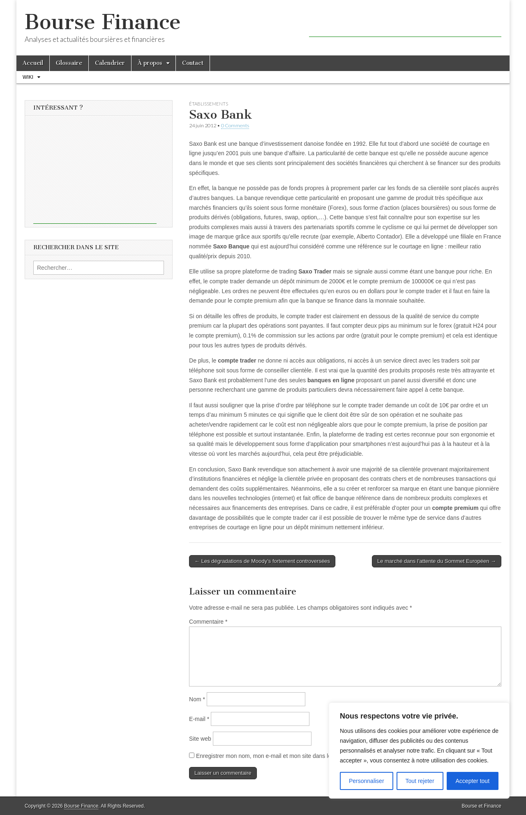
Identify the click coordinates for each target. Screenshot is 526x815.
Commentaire (208, 621)
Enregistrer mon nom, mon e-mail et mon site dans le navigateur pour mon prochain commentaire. (321, 756)
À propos (150, 63)
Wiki (28, 77)
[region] (419, 751)
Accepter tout (473, 781)
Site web (200, 738)
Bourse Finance (103, 21)
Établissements (208, 103)
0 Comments (235, 125)
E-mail (199, 719)
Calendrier (110, 63)
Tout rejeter (420, 781)
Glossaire (69, 63)
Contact (192, 63)
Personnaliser (366, 781)
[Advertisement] (405, 24)
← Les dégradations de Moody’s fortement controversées (262, 561)
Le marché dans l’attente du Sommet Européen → (436, 561)
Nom (197, 699)
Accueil (33, 63)
